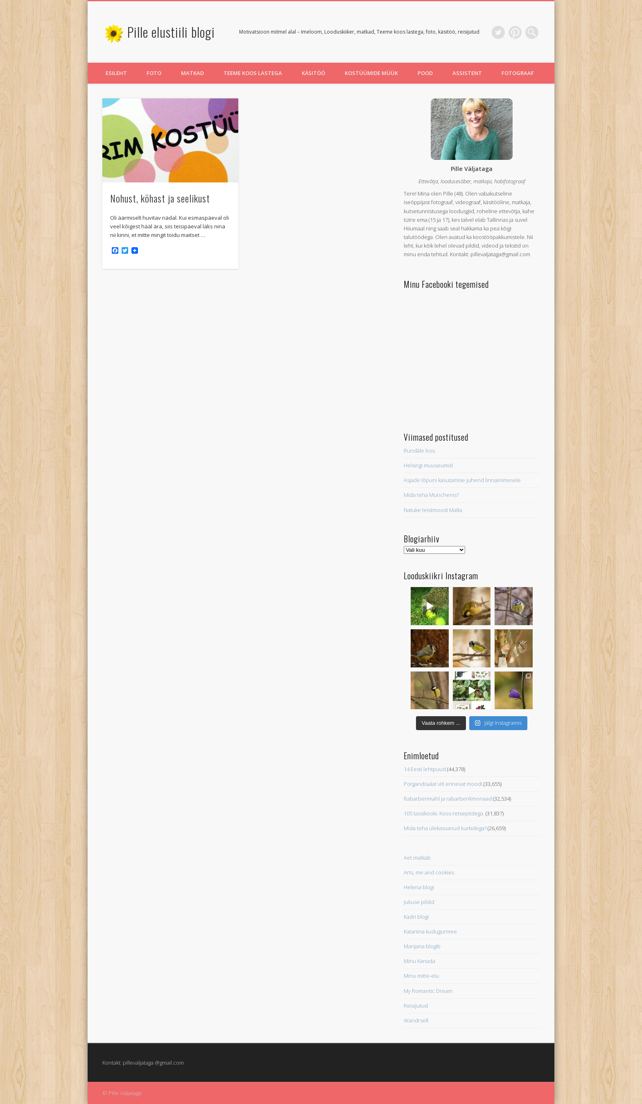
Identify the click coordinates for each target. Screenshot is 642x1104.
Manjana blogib (422, 946)
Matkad (192, 73)
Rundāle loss (419, 450)
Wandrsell (416, 1020)
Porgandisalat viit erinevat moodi (443, 784)
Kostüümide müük (371, 73)
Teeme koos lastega (253, 73)
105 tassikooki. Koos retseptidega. (444, 813)
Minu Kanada (419, 961)
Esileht (116, 73)
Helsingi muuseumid (428, 465)
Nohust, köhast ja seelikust (160, 198)
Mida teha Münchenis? (431, 495)
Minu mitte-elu (421, 975)
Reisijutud (416, 1005)
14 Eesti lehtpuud (425, 769)
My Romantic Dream (428, 991)
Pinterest (515, 32)
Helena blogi (419, 887)
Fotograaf (518, 73)
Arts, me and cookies (429, 872)
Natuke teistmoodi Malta (433, 510)
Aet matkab (417, 857)
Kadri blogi (416, 916)
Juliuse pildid (419, 902)
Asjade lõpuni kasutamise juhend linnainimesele (462, 480)
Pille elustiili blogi (171, 31)
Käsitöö (313, 73)
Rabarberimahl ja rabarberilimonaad (448, 798)
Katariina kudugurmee (430, 931)
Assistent (467, 73)
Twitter (498, 32)
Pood (425, 73)
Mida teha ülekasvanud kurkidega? (445, 828)
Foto (154, 73)
